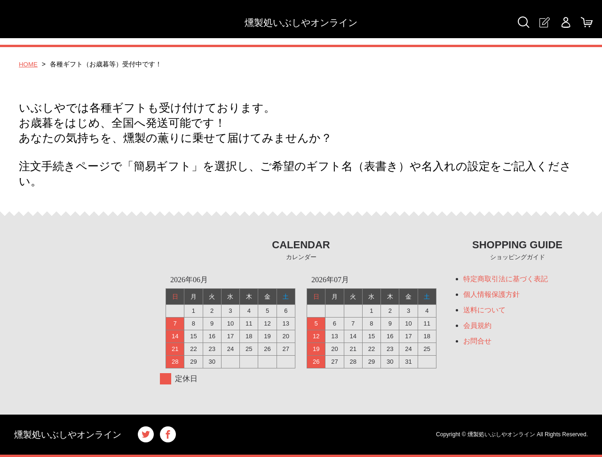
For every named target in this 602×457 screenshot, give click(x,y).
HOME (29, 64)
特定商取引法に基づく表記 (508, 279)
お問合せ (478, 343)
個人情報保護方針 (493, 295)
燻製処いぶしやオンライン (301, 22)
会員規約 (478, 327)
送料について (485, 311)
